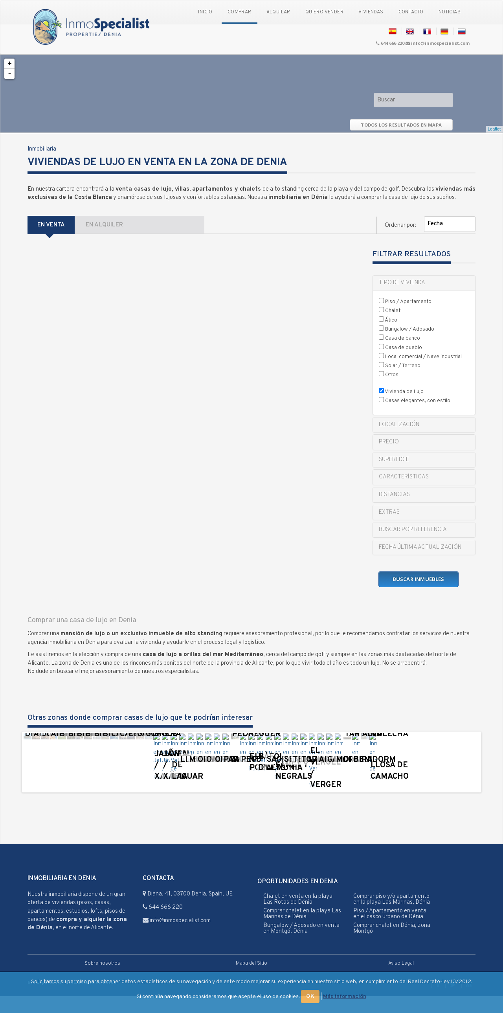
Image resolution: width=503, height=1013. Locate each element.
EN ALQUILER (104, 225)
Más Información (344, 996)
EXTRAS (389, 512)
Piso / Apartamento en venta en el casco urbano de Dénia (389, 931)
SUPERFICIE (394, 459)
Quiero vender (324, 12)
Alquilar (278, 12)
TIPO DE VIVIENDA (402, 283)
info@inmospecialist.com (440, 43)
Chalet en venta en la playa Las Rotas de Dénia (297, 916)
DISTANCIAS (394, 494)
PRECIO (389, 442)
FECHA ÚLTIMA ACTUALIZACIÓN (420, 547)
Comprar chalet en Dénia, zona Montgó (391, 945)
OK (310, 996)
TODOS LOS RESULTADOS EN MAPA (401, 125)
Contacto (411, 12)
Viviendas (371, 12)
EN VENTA (51, 225)
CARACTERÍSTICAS (404, 477)
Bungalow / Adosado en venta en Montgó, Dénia (301, 945)
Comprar (240, 12)
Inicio (205, 12)
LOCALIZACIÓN (399, 424)
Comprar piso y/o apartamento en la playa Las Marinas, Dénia (391, 916)
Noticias (450, 12)
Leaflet (494, 129)
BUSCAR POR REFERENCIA (413, 529)
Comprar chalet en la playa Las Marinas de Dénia (302, 931)
